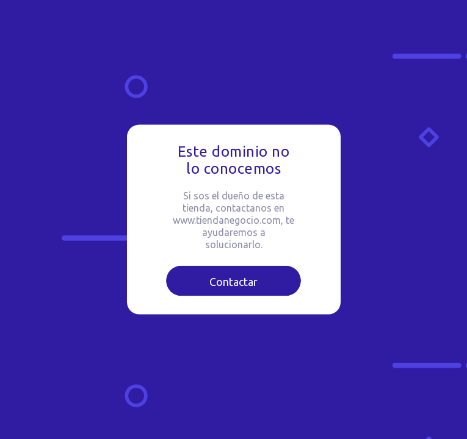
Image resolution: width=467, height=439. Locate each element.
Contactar (233, 282)
